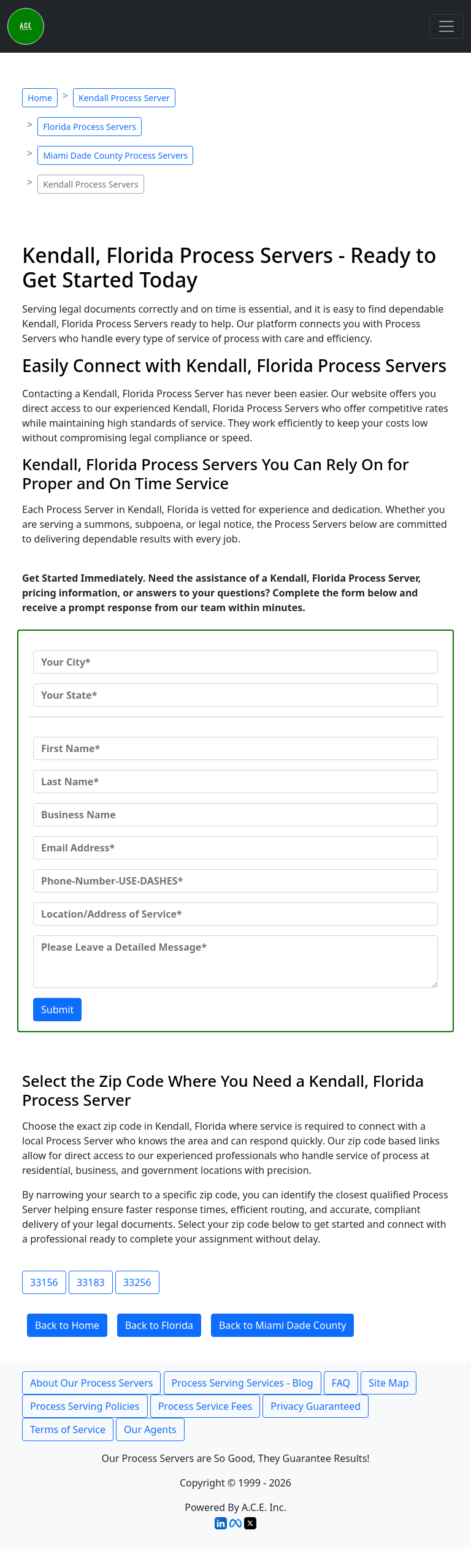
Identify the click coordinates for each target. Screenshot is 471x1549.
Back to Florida (159, 1325)
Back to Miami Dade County (282, 1325)
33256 (137, 1282)
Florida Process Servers (89, 126)
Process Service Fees (205, 1406)
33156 (44, 1282)
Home (40, 98)
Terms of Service (67, 1429)
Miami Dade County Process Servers (115, 155)
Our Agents (150, 1429)
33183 (91, 1282)
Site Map (388, 1383)
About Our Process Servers (91, 1383)
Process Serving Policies (85, 1406)
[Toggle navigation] (446, 26)
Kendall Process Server (124, 98)
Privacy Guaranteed (315, 1406)
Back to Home (67, 1325)
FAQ (341, 1383)
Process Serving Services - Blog (242, 1383)
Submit (57, 1009)
